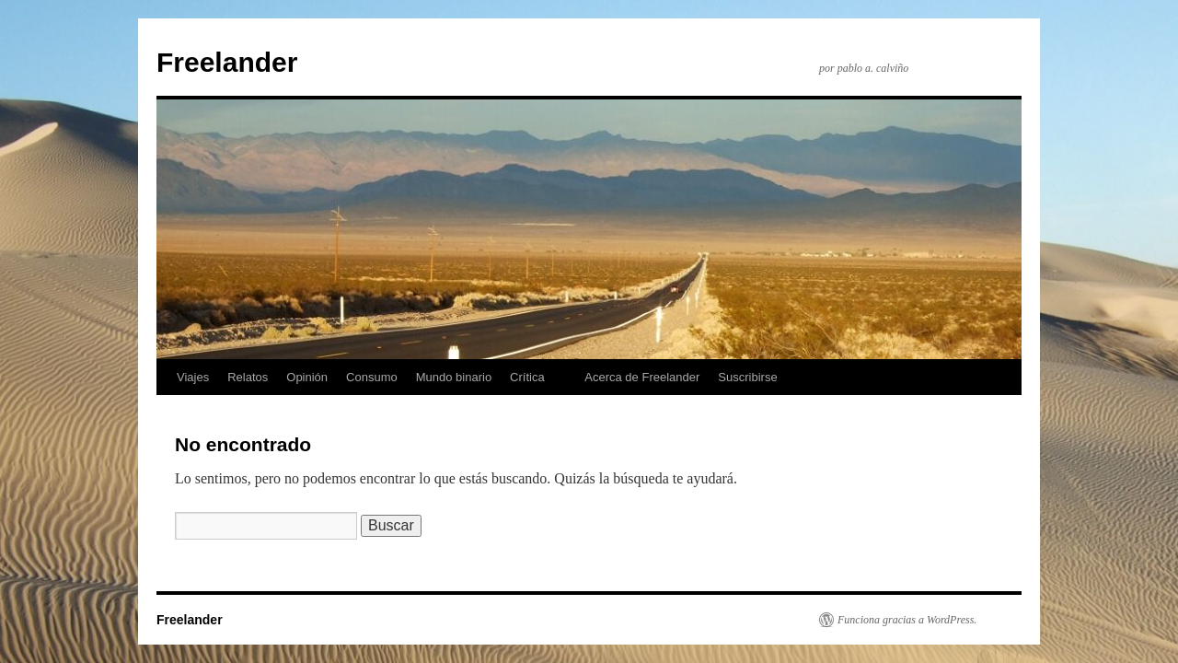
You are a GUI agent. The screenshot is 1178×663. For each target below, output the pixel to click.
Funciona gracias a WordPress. (906, 619)
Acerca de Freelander (641, 377)
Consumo (372, 377)
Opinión (307, 377)
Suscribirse (747, 377)
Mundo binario (453, 377)
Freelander (226, 62)
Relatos (247, 377)
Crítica (527, 377)
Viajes (193, 377)
